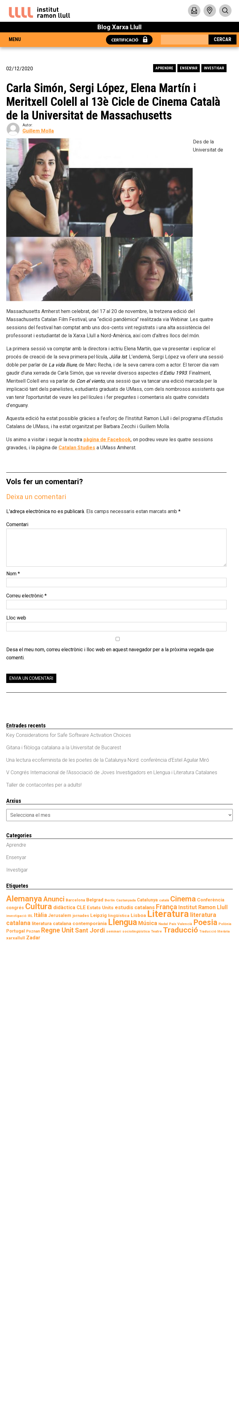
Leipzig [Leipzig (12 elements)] (98, 915)
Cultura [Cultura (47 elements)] (38, 906)
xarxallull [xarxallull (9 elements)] (15, 938)
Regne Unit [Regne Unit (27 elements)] (57, 930)
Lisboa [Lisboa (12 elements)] (138, 915)
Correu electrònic (26, 596)
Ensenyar (188, 68)
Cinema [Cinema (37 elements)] (183, 899)
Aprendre (164, 68)
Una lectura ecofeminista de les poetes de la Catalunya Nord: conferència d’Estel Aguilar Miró (107, 760)
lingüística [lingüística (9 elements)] (118, 915)
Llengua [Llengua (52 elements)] (122, 922)
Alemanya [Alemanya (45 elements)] (24, 898)
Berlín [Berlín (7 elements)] (110, 900)
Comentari (17, 524)
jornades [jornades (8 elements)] (81, 915)
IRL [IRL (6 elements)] (30, 916)
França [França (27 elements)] (166, 907)
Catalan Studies (77, 448)
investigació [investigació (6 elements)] (16, 916)
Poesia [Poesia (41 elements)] (205, 922)
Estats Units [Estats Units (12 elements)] (100, 907)
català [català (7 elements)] (164, 900)
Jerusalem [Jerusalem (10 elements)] (59, 915)
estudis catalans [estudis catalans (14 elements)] (135, 907)
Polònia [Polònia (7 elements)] (224, 924)
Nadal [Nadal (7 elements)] (163, 924)
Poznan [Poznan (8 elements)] (33, 931)
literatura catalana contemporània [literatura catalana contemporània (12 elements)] (69, 923)
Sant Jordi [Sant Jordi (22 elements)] (90, 930)
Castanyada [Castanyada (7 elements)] (126, 900)
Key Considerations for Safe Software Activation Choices (68, 735)
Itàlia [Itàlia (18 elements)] (40, 915)
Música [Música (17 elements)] (147, 923)
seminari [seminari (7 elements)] (113, 931)
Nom (13, 574)
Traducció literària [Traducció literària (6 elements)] (214, 931)
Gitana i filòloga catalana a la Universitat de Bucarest (63, 748)
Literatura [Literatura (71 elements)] (168, 914)
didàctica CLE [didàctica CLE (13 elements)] (69, 907)
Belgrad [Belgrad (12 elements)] (94, 900)
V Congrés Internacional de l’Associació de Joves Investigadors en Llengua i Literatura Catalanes (111, 772)
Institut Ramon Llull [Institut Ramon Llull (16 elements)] (203, 907)
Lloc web (16, 618)
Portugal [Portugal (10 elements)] (15, 930)
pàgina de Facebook (107, 439)
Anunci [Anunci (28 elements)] (53, 899)
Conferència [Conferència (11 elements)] (210, 900)
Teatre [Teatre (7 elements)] (156, 931)
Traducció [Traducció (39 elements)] (180, 929)
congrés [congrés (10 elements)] (15, 907)
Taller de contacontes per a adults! (44, 785)
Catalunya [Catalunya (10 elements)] (147, 899)
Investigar (214, 68)
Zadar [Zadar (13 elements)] (33, 938)
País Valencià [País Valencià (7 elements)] (180, 924)
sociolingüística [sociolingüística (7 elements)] (136, 931)
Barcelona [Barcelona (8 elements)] (75, 900)
